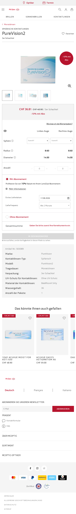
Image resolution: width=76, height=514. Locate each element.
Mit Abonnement (18, 179)
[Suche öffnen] (60, 10)
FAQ (6, 426)
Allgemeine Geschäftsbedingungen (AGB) (23, 500)
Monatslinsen (9, 24)
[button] (66, 10)
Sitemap (7, 509)
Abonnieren (63, 409)
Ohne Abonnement (19, 217)
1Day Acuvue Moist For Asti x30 (16, 358)
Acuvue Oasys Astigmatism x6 (46, 358)
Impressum (9, 496)
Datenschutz (10, 505)
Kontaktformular (11, 420)
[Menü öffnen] (3, 10)
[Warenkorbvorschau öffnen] (72, 10)
